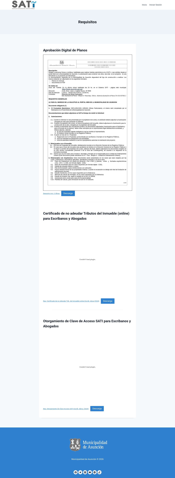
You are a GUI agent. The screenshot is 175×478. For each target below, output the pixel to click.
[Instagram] (85, 472)
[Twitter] (80, 472)
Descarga (68, 193)
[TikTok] (99, 472)
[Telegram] (95, 472)
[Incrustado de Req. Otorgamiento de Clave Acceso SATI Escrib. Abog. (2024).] (87, 367)
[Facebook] (76, 472)
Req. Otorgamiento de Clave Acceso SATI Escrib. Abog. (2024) (66, 409)
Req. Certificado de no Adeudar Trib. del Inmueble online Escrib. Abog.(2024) (71, 301)
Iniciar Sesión (155, 5)
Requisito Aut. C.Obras (51, 193)
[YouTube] (90, 472)
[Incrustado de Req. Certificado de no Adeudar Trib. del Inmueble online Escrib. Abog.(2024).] (87, 259)
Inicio (144, 5)
